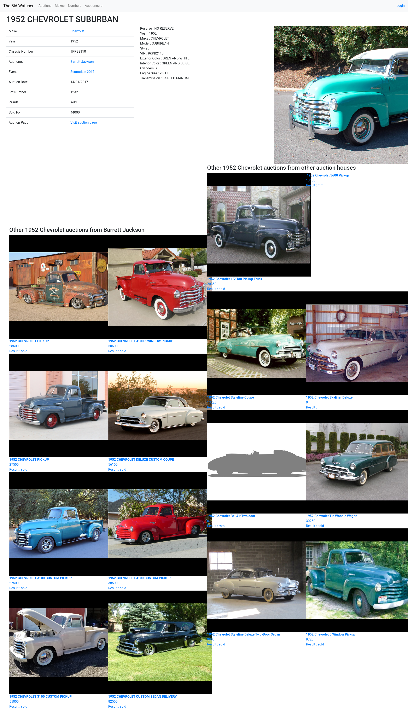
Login (401, 6)
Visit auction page (83, 122)
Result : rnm (352, 180)
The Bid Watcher (18, 5)
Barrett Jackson (82, 62)
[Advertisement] (105, 195)
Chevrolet (77, 31)
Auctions (45, 6)
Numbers (74, 6)
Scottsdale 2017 (82, 72)
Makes (60, 6)
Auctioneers (93, 6)
